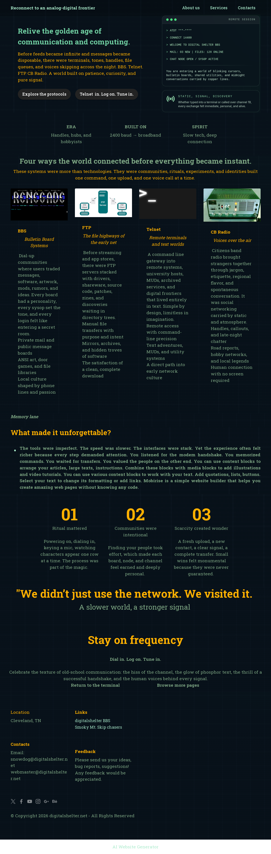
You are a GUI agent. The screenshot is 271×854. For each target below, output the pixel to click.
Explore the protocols (44, 94)
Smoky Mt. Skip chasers (98, 727)
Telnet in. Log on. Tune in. (107, 94)
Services (218, 7)
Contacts (246, 7)
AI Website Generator (135, 847)
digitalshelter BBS (92, 720)
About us (191, 7)
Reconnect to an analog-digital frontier (53, 8)
